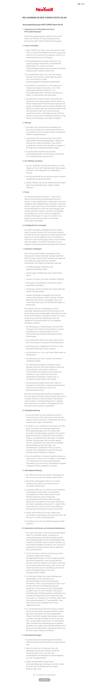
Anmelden (44, 680)
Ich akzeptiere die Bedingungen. (46, 675)
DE (79, 4)
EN (83, 4)
